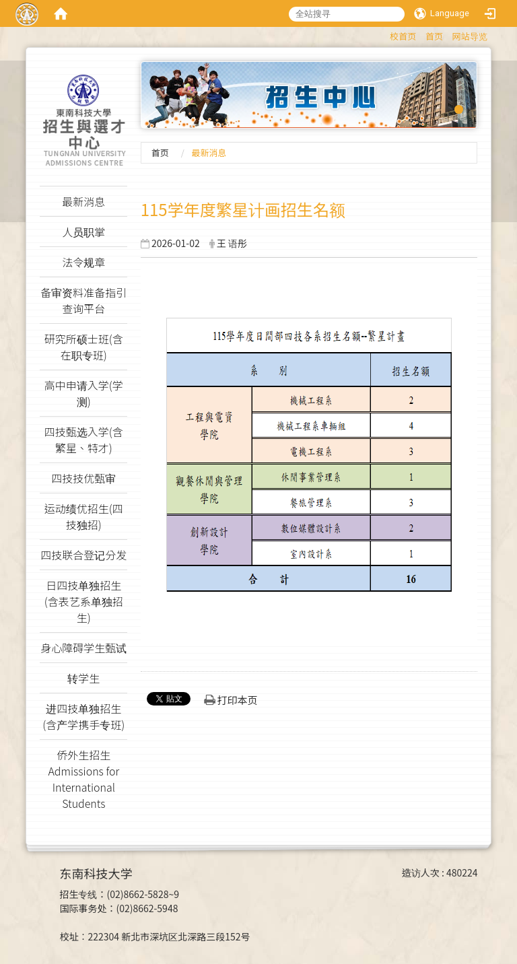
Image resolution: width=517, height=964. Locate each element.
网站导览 (469, 36)
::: (383, 34)
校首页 (403, 36)
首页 (434, 36)
